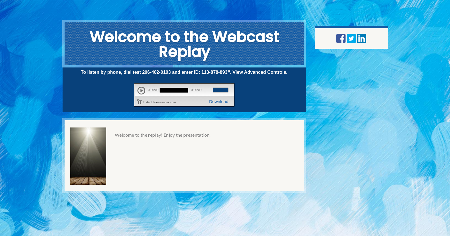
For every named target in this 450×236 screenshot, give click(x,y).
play (141, 90)
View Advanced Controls (259, 72)
